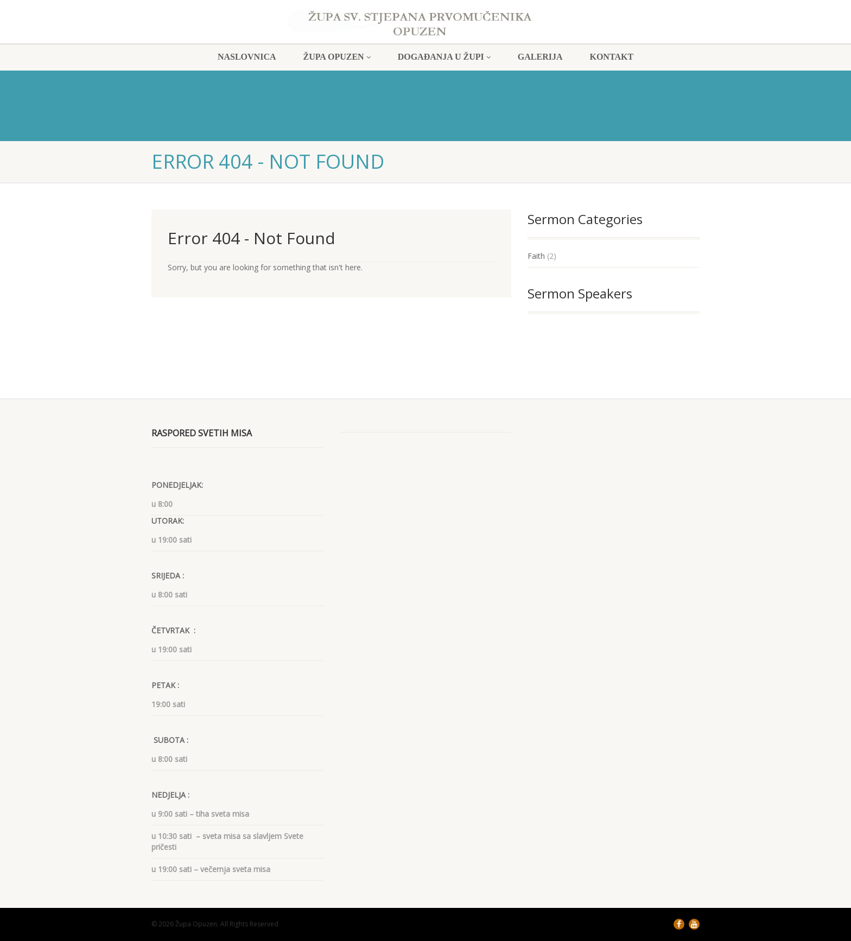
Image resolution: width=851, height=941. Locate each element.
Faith (536, 256)
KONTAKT (611, 56)
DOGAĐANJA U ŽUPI (444, 56)
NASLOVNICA (247, 56)
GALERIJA (540, 56)
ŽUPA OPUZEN (337, 56)
